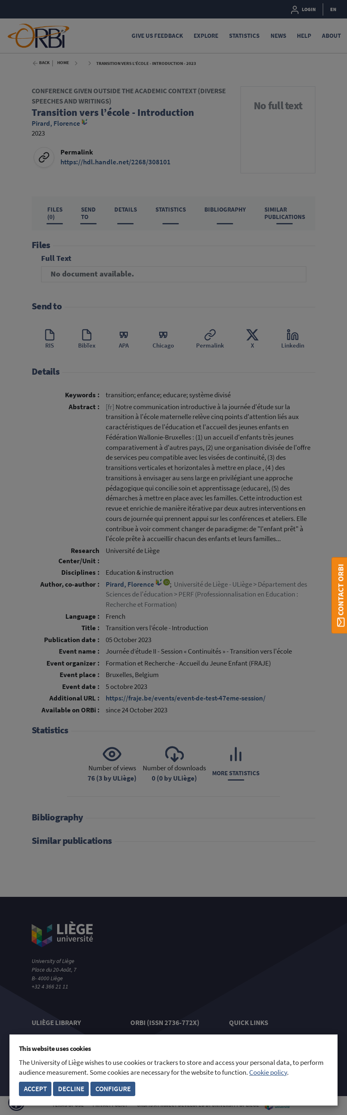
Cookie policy (268, 1072)
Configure (113, 1089)
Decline (71, 1089)
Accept (35, 1089)
